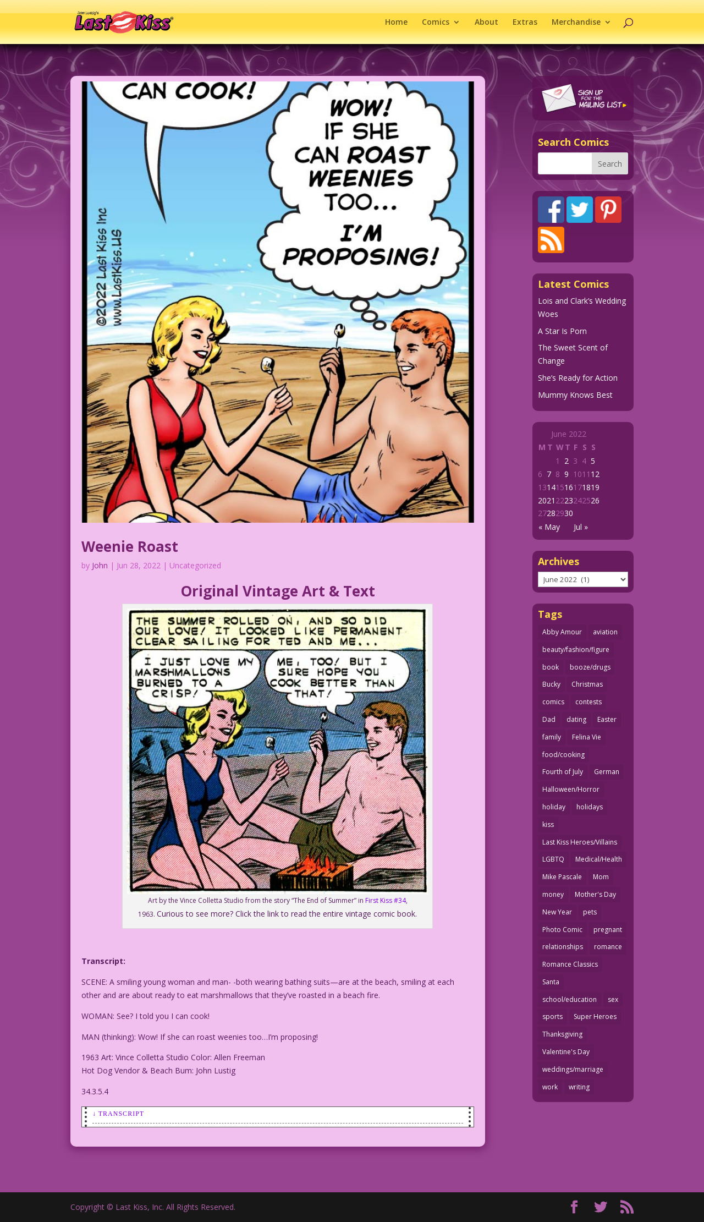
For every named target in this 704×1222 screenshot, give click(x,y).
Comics (435, 22)
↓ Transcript (118, 1113)
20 (542, 500)
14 (551, 487)
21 (551, 500)
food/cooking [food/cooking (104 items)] (563, 754)
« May (549, 527)
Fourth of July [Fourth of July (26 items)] (562, 771)
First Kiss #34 (385, 900)
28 (551, 513)
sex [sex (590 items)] (613, 999)
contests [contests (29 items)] (588, 701)
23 (568, 500)
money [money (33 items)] (553, 894)
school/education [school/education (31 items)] (569, 999)
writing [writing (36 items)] (579, 1087)
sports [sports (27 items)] (552, 1016)
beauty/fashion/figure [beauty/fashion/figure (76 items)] (575, 649)
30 (568, 513)
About (486, 22)
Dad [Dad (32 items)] (549, 719)
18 (586, 487)
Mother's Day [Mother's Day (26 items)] (595, 894)
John (100, 565)
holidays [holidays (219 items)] (589, 807)
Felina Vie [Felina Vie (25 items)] (586, 737)
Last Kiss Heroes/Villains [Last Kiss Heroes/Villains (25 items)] (579, 842)
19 (595, 487)
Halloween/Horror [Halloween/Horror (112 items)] (571, 789)
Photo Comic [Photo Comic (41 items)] (562, 929)
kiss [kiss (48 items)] (548, 824)
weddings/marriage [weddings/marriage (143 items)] (572, 1069)
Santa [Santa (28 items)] (550, 982)
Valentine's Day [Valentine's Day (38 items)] (566, 1051)
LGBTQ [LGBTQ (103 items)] (553, 859)
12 (595, 474)
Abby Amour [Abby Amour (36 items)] (562, 632)
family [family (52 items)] (551, 737)
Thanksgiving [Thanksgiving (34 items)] (562, 1034)
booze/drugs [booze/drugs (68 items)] (590, 667)
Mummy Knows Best (575, 395)
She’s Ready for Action (578, 377)
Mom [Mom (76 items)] (601, 876)
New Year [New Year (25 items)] (557, 912)
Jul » (581, 527)
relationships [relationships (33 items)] (562, 946)
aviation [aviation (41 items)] (605, 632)
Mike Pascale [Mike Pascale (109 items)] (562, 876)
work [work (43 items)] (550, 1087)
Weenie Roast (129, 546)
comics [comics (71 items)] (553, 701)
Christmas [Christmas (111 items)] (587, 684)
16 (568, 487)
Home (396, 22)
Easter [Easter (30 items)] (607, 719)
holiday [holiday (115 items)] (553, 807)
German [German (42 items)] (606, 771)
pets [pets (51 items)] (590, 912)
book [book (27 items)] (550, 667)
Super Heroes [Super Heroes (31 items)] (595, 1016)
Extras (525, 22)
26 (595, 500)
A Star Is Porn (562, 331)
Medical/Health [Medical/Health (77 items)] (598, 859)
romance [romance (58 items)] (608, 946)
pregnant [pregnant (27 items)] (607, 929)
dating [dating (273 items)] (576, 719)
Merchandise (576, 22)
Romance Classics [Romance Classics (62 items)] (570, 964)
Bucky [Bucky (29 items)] (551, 684)
